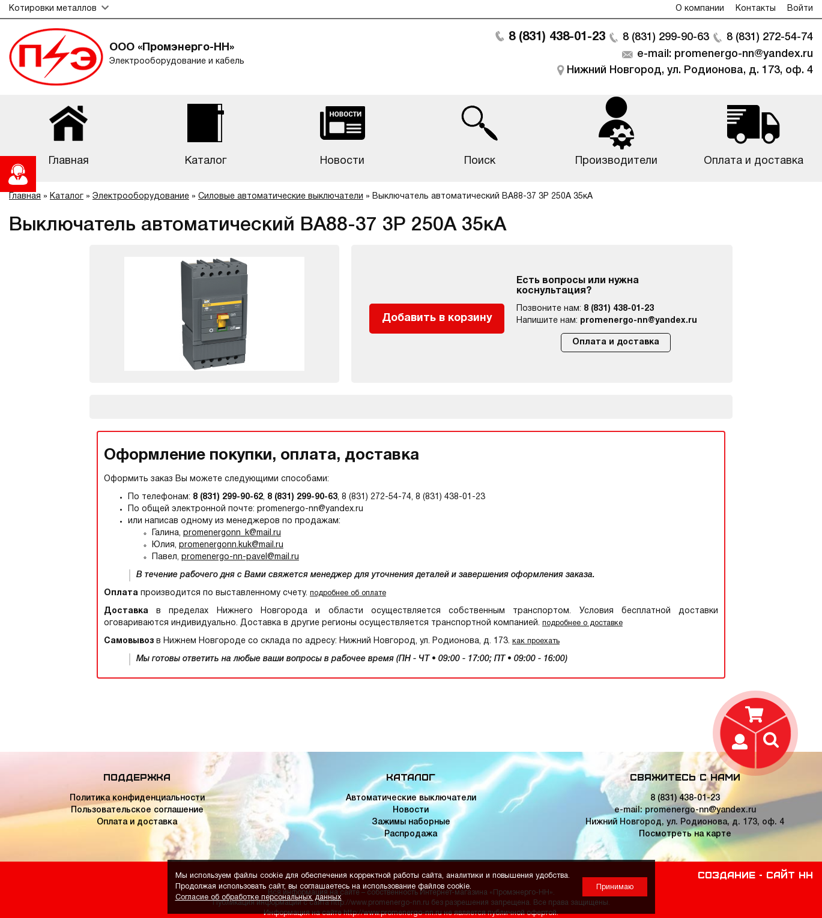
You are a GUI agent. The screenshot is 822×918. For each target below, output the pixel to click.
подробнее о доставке (582, 623)
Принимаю (614, 887)
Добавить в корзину (437, 318)
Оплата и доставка (615, 342)
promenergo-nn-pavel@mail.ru (240, 557)
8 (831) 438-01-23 (557, 37)
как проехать (536, 641)
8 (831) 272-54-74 (770, 37)
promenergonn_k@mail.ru (232, 533)
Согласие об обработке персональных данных (258, 897)
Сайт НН (789, 874)
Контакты (756, 9)
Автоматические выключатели (411, 798)
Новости (411, 810)
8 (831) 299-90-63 (666, 37)
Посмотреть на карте (685, 834)
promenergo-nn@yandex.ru (638, 321)
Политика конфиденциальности (137, 798)
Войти (800, 9)
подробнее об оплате (348, 593)
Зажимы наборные (411, 822)
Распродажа (410, 834)
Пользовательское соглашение (137, 810)
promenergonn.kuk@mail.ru (231, 545)
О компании (699, 9)
